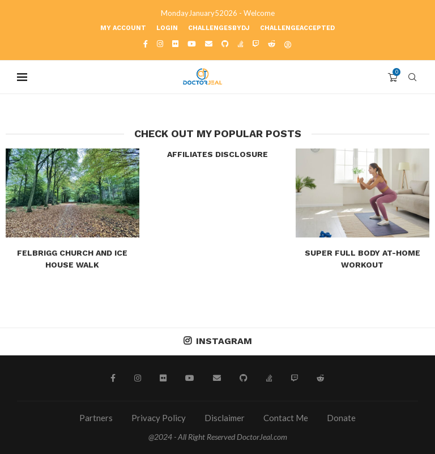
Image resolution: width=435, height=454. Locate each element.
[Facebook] (145, 43)
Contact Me (285, 418)
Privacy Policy (158, 418)
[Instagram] (160, 43)
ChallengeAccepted (297, 28)
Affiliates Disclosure (217, 154)
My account (123, 28)
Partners (96, 418)
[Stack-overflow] (241, 43)
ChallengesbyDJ (219, 28)
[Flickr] (175, 43)
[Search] (412, 77)
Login (167, 28)
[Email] (208, 43)
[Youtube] (191, 43)
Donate (341, 418)
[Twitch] (256, 43)
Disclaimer (224, 418)
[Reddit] (271, 43)
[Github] (225, 43)
